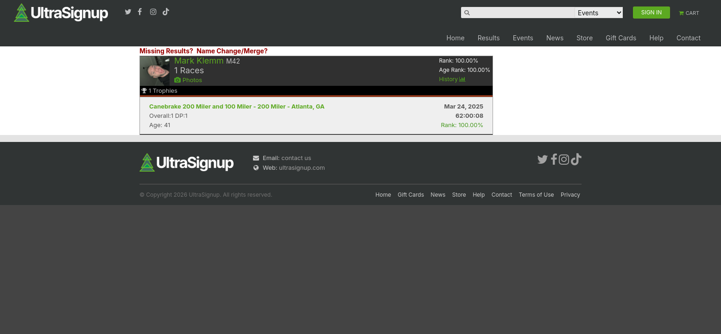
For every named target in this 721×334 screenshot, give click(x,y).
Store (584, 38)
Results (489, 38)
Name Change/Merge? (232, 51)
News (554, 38)
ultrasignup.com (302, 167)
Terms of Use (536, 194)
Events (523, 38)
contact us (296, 157)
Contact (689, 38)
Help (656, 38)
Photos (188, 80)
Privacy (570, 194)
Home (455, 38)
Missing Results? (166, 51)
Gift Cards (621, 38)
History (452, 79)
